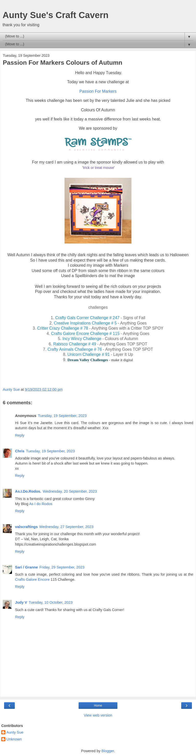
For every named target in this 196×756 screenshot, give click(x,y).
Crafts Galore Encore (33, 579)
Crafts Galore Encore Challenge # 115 (85, 333)
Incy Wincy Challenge (83, 338)
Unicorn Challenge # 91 (88, 354)
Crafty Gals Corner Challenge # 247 (86, 318)
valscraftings (26, 527)
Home (98, 705)
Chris (19, 451)
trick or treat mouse (98, 168)
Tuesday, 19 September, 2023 (62, 416)
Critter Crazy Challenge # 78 (62, 328)
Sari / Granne (26, 567)
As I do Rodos (40, 504)
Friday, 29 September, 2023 (62, 567)
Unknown (14, 739)
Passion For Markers (98, 91)
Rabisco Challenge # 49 (74, 344)
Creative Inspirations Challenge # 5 (85, 323)
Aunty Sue (14, 732)
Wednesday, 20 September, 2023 (70, 491)
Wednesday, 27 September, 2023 (66, 527)
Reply (19, 435)
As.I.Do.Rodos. (28, 491)
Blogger (108, 751)
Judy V (21, 602)
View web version (98, 715)
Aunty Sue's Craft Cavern (55, 15)
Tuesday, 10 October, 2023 (50, 602)
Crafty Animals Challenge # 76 (74, 349)
